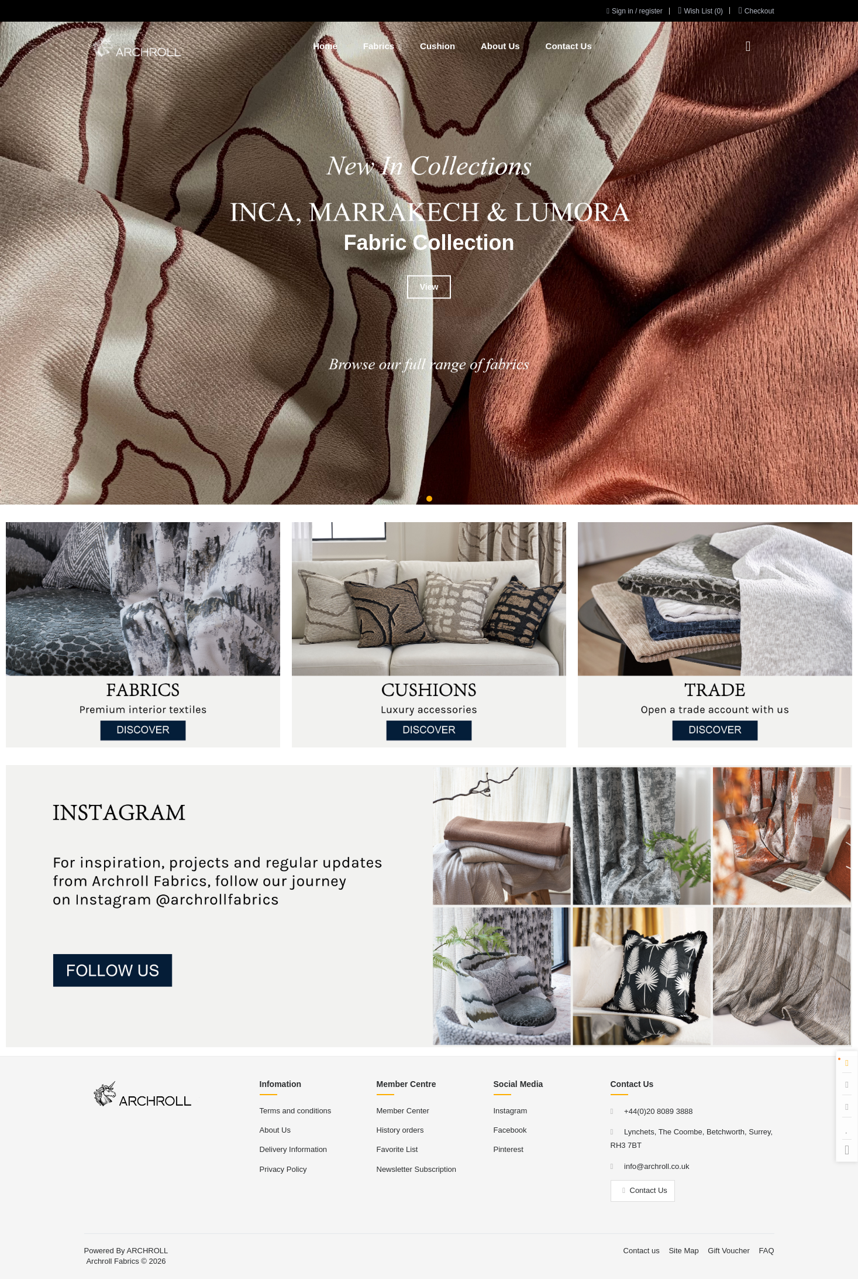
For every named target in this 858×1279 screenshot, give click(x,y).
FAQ (766, 1250)
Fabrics (378, 46)
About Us (500, 46)
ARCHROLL (147, 1250)
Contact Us (569, 46)
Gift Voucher (729, 1250)
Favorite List (397, 1149)
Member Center (403, 1110)
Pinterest (508, 1149)
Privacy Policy (283, 1169)
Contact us (641, 1250)
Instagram (511, 1110)
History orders (400, 1130)
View (429, 287)
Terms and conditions (296, 1110)
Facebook (510, 1130)
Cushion (437, 46)
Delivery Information (294, 1149)
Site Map (683, 1250)
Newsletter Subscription (417, 1169)
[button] (429, 499)
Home (325, 46)
